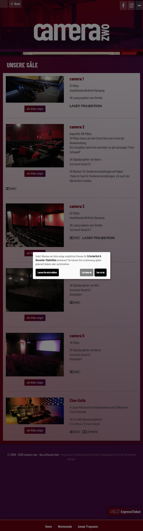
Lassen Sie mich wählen (47, 272)
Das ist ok (100, 272)
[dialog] (71, 265)
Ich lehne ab (87, 272)
